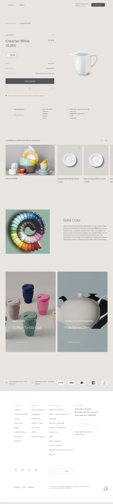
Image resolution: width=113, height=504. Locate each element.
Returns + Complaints (57, 428)
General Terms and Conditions (61, 450)
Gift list (34, 432)
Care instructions (38, 437)
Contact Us (53, 432)
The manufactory (38, 410)
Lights (51, 437)
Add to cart (98, 5)
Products (17, 410)
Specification (19, 109)
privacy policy (80, 434)
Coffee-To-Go (19, 432)
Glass (16, 428)
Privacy (17, 487)
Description (18, 115)
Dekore (17, 419)
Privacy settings (55, 445)
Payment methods (56, 410)
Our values (35, 428)
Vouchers (18, 437)
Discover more (22, 342)
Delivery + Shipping (56, 423)
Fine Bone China (20, 414)
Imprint (51, 454)
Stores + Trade (37, 423)
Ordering (52, 419)
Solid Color (18, 423)
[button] (102, 140)
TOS (24, 487)
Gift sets (17, 441)
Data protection (55, 441)
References (36, 419)
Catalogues (36, 414)
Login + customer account (59, 414)
